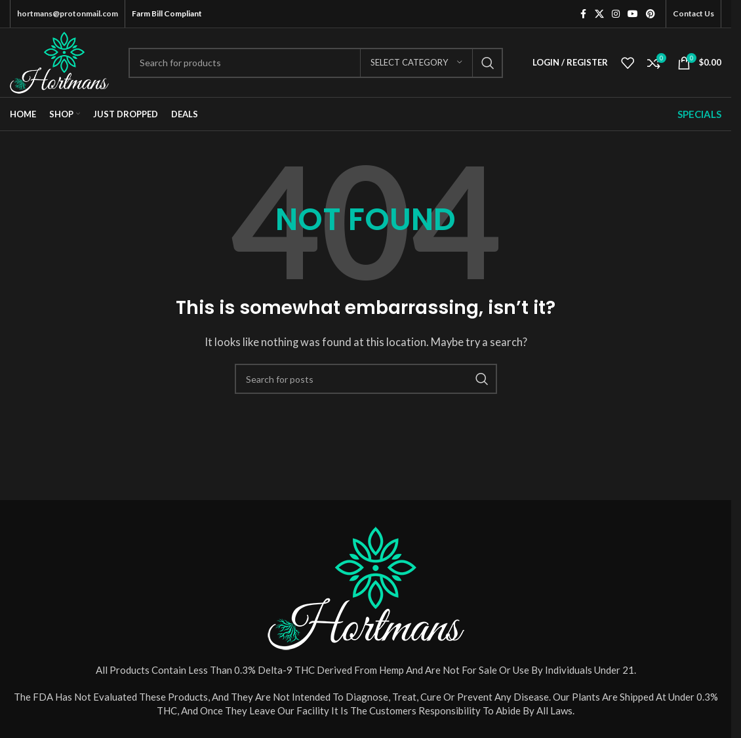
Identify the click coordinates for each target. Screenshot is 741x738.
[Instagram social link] (616, 14)
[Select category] (416, 63)
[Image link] (366, 586)
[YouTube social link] (633, 14)
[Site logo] (59, 61)
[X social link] (599, 14)
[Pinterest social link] (650, 14)
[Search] (316, 63)
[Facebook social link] (583, 14)
